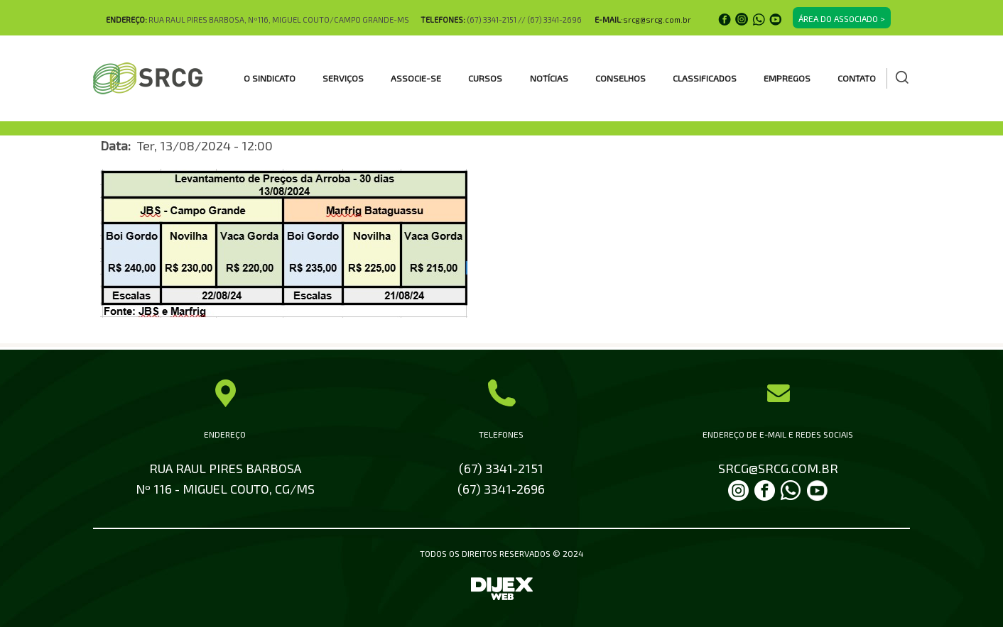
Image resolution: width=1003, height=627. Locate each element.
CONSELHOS (620, 78)
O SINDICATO (270, 78)
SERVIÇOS (343, 78)
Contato (856, 78)
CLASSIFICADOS (705, 78)
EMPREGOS (787, 78)
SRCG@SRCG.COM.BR (778, 468)
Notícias (549, 78)
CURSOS (485, 78)
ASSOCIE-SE (416, 78)
